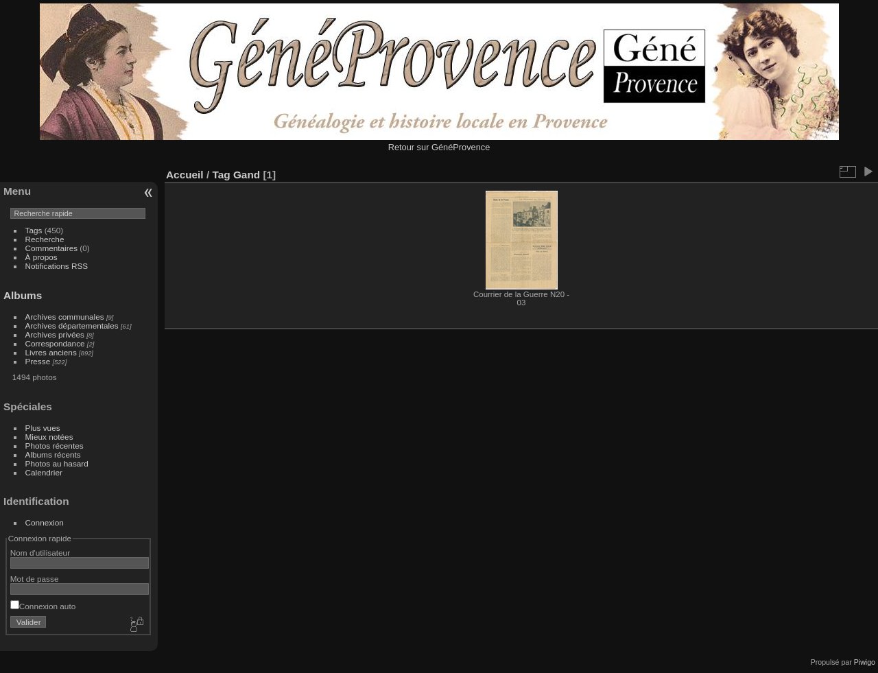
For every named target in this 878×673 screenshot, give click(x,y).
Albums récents (53, 454)
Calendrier (43, 472)
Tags (34, 230)
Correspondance (55, 343)
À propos (41, 256)
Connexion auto (42, 606)
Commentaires (51, 248)
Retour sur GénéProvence (439, 147)
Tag (221, 174)
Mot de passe (34, 578)
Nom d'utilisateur (40, 552)
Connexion (44, 522)
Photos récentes (54, 445)
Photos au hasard (56, 463)
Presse (38, 361)
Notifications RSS (56, 265)
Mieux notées (49, 436)
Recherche (44, 239)
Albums (22, 295)
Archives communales (64, 316)
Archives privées (54, 334)
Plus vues (42, 427)
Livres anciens (51, 352)
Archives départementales (72, 325)
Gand (246, 174)
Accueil (185, 174)
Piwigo (864, 662)
